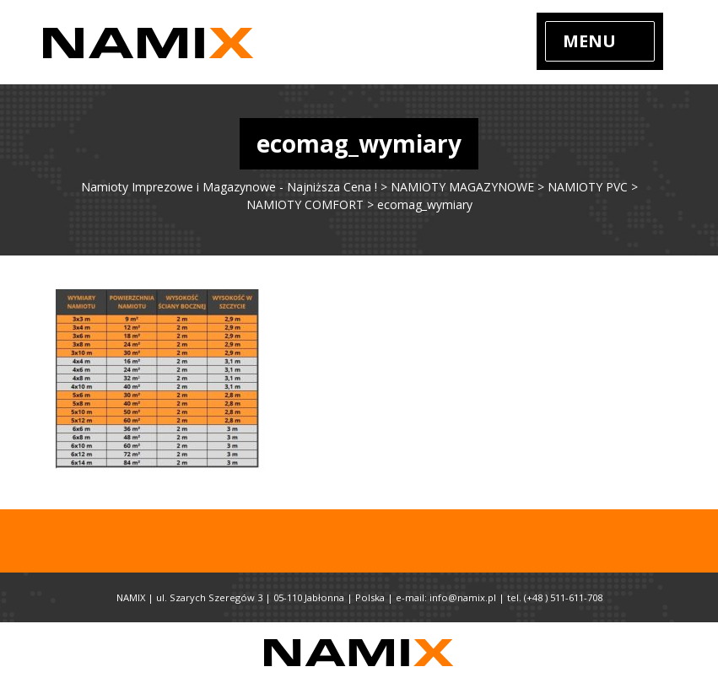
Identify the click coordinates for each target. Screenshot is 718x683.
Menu (589, 41)
